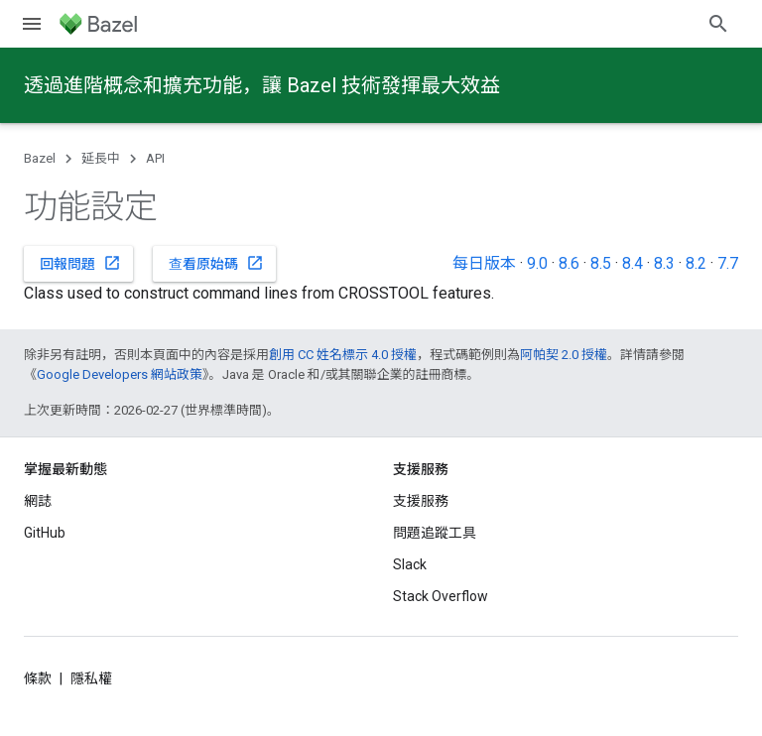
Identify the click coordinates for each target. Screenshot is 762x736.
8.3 (664, 263)
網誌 (38, 501)
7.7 (727, 263)
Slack (410, 564)
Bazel (40, 158)
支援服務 (420, 501)
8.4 (632, 263)
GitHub (44, 533)
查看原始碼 (216, 263)
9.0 (537, 263)
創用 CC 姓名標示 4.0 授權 (343, 354)
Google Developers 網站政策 (119, 374)
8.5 (600, 263)
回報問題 (80, 263)
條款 (38, 678)
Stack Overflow (440, 596)
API (155, 158)
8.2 (696, 263)
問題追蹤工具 (434, 533)
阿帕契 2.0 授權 (563, 354)
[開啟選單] (32, 24)
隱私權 (91, 678)
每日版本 (484, 263)
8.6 (569, 263)
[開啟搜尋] (718, 24)
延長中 (100, 158)
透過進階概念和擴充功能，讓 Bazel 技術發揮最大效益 (262, 85)
